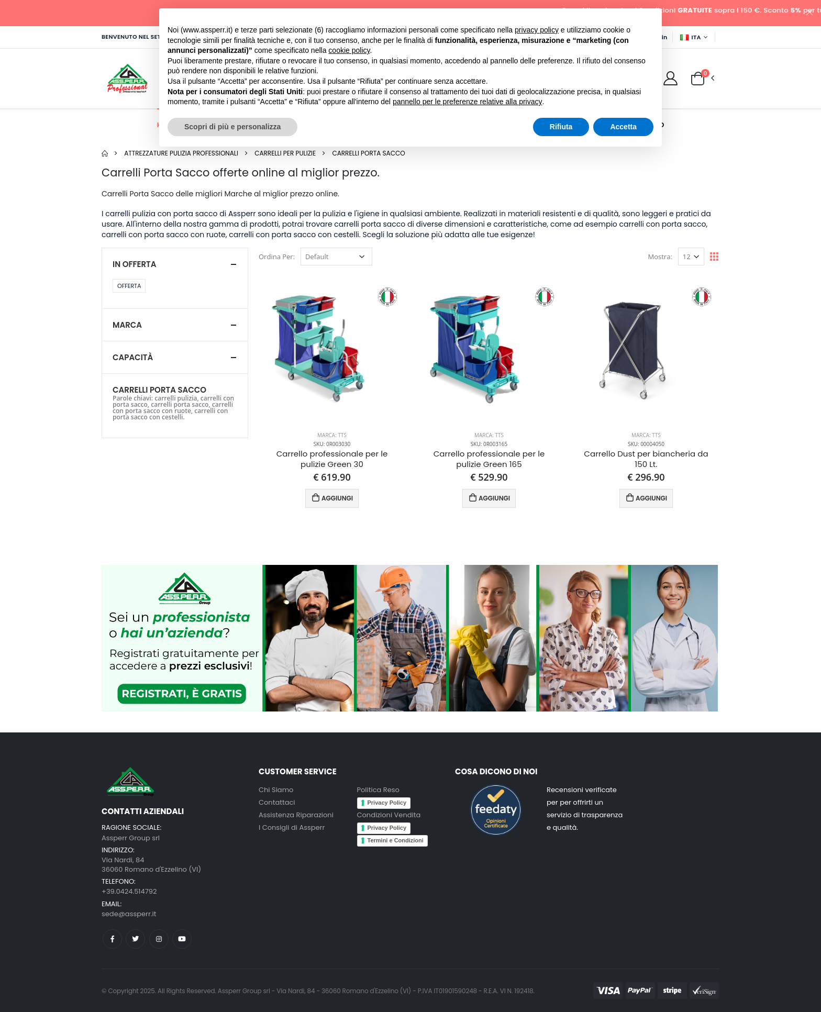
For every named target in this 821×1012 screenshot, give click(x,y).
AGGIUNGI (332, 497)
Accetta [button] (623, 127)
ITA (690, 37)
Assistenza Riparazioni (296, 815)
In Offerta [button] (134, 264)
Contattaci (277, 802)
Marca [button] (127, 324)
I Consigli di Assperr (292, 827)
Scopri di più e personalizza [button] (232, 127)
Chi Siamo (276, 790)
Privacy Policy (387, 802)
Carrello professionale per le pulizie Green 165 (489, 459)
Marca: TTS (332, 435)
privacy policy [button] (537, 30)
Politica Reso (378, 790)
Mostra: (660, 256)
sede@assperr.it (129, 914)
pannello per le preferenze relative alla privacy (467, 101)
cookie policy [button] (349, 50)
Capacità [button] (133, 357)
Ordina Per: (277, 256)
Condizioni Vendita (389, 815)
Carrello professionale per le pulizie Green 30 (332, 459)
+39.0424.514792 (129, 891)
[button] (698, 78)
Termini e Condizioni (396, 840)
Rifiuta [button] (561, 127)
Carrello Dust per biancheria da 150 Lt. (646, 459)
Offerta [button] (129, 286)
